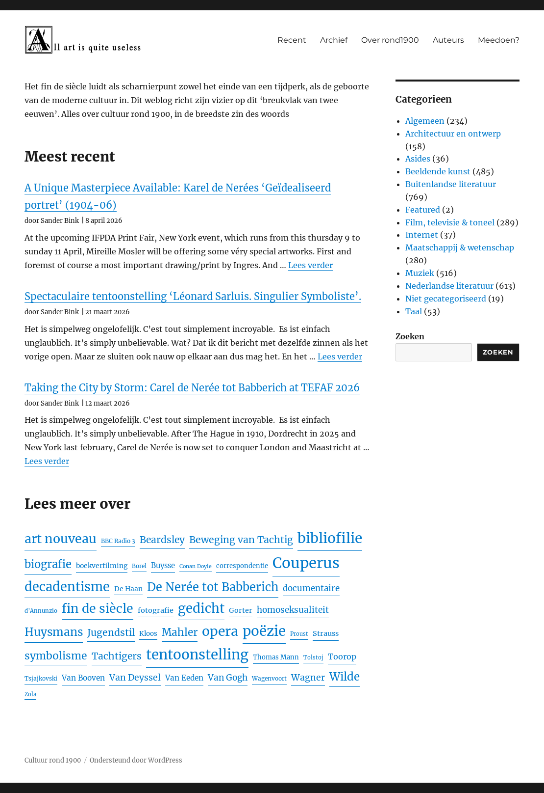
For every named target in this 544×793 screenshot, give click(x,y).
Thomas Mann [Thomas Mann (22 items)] (276, 657)
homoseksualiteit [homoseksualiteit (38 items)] (293, 609)
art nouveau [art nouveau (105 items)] (61, 539)
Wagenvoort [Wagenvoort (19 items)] (269, 678)
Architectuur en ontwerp (453, 133)
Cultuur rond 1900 (53, 760)
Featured (422, 210)
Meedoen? (498, 40)
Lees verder (310, 265)
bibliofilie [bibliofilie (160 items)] (329, 538)
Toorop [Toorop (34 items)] (342, 656)
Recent (291, 40)
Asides (417, 159)
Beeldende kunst (437, 171)
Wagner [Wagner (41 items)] (308, 677)
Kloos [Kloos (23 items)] (148, 633)
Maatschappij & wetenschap (459, 247)
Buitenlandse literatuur (450, 184)
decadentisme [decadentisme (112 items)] (67, 587)
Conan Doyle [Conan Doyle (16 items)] (195, 566)
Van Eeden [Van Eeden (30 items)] (184, 678)
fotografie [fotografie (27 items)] (155, 610)
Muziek (419, 273)
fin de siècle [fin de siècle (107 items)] (97, 608)
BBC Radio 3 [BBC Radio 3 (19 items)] (118, 541)
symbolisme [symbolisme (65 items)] (56, 655)
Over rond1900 (390, 40)
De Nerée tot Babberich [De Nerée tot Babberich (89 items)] (212, 587)
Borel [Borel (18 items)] (139, 566)
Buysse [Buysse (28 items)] (163, 565)
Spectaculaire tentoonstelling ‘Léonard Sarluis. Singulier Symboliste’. (193, 296)
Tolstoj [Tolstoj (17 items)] (313, 657)
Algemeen (425, 121)
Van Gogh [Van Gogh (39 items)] (227, 677)
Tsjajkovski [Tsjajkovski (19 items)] (41, 678)
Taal (413, 311)
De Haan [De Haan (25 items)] (128, 588)
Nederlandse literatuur (449, 286)
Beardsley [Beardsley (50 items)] (162, 540)
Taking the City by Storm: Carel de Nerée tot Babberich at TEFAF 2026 (192, 388)
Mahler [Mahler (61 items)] (180, 632)
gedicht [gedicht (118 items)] (201, 608)
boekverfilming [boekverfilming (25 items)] (101, 565)
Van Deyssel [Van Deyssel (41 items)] (135, 677)
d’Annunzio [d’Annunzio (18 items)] (41, 610)
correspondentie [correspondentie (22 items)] (242, 566)
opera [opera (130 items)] (220, 631)
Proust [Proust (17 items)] (299, 633)
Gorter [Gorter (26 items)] (240, 610)
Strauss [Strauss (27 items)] (326, 633)
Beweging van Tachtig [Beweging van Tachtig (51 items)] (241, 540)
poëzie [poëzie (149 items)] (264, 631)
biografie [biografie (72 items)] (48, 564)
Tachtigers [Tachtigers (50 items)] (117, 656)
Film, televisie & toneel (450, 222)
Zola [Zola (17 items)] (30, 694)
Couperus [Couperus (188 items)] (306, 563)
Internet (421, 235)
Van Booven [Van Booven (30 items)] (83, 678)
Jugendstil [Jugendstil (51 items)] (111, 632)
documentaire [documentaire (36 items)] (311, 588)
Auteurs (448, 40)
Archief (333, 40)
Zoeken (410, 336)
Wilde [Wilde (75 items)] (344, 677)
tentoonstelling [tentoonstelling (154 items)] (197, 654)
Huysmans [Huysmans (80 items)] (54, 632)
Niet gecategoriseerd (445, 298)
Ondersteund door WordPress (136, 760)
